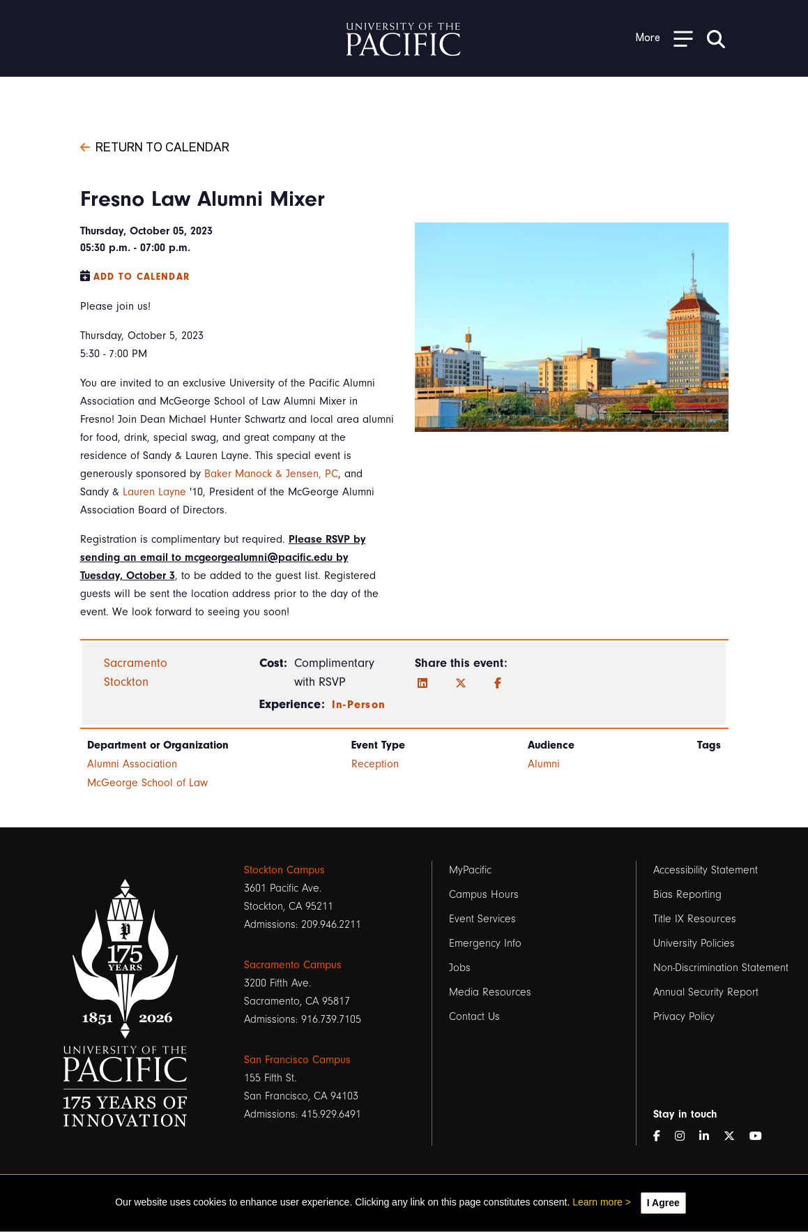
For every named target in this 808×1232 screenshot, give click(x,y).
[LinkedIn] (422, 683)
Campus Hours (484, 894)
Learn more (597, 1202)
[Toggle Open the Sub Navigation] (664, 38)
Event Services (482, 918)
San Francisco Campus (297, 1059)
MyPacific (470, 870)
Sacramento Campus (293, 965)
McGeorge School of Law (147, 782)
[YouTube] (761, 1136)
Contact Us (474, 1016)
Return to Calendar (154, 145)
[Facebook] (497, 683)
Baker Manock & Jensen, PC (271, 473)
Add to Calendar (141, 277)
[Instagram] (685, 1136)
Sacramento (135, 663)
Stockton (126, 682)
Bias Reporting (687, 894)
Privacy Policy (684, 1016)
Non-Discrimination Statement (720, 967)
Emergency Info (485, 943)
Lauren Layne (154, 492)
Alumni (544, 764)
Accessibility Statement (705, 870)
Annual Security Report (706, 992)
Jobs (460, 967)
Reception (375, 764)
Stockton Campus (284, 870)
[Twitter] (460, 683)
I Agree (663, 1202)
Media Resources (490, 992)
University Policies (694, 943)
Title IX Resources (694, 918)
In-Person (359, 704)
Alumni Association (132, 764)
